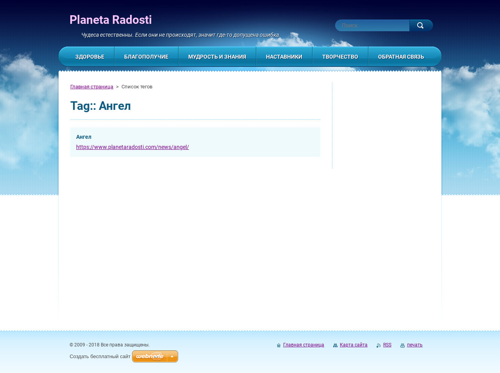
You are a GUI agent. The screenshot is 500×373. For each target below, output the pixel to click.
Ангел (83, 137)
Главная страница (91, 87)
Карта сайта (354, 345)
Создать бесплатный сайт (100, 356)
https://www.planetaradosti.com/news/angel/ (132, 147)
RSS (387, 345)
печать (415, 345)
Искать (421, 25)
